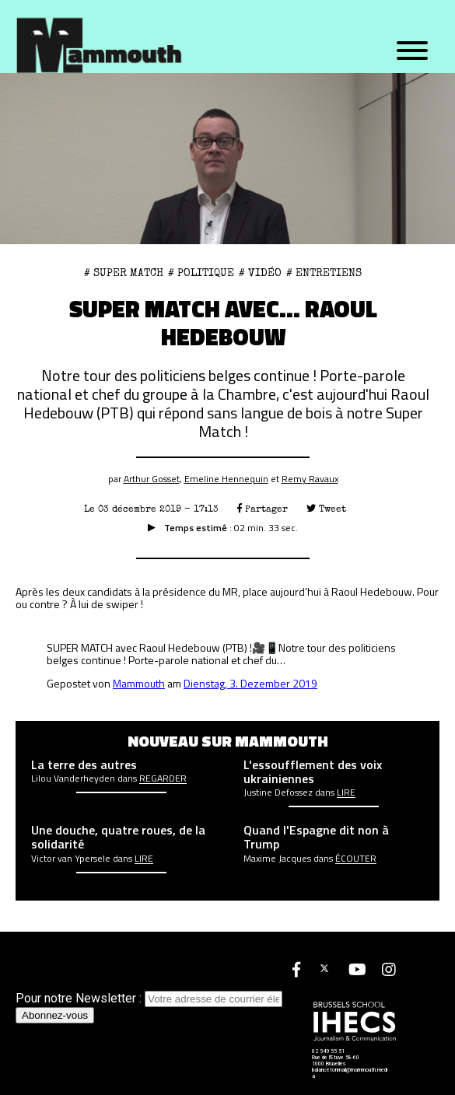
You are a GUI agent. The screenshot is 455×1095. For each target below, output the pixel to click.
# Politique (201, 273)
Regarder (163, 778)
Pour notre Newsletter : (149, 998)
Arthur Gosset (152, 478)
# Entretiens (324, 273)
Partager (262, 509)
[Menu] (412, 51)
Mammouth (139, 683)
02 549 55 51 (328, 1051)
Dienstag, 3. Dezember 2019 (250, 683)
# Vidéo (260, 273)
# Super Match (123, 273)
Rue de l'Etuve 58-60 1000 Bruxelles (335, 1061)
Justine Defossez (278, 792)
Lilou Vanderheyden (73, 778)
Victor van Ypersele (70, 858)
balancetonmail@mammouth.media (349, 1073)
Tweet (326, 509)
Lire (346, 792)
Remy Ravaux (310, 478)
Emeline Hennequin (226, 478)
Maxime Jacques (277, 858)
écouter (355, 858)
